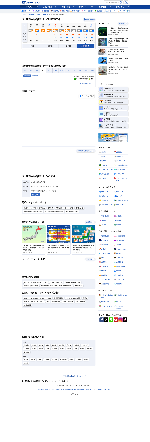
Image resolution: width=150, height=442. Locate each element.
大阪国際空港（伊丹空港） (72, 317)
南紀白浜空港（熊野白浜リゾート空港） (36, 317)
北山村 (86, 395)
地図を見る (35, 230)
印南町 (82, 384)
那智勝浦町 (63, 395)
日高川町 (26, 387)
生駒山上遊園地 (80, 337)
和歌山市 (26, 380)
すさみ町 (54, 395)
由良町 (75, 384)
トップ (24, 14)
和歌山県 (45, 14)
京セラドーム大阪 (67, 337)
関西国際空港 (78, 321)
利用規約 (47, 425)
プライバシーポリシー (57, 425)
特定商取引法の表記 (70, 425)
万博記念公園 (56, 337)
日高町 (69, 384)
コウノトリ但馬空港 (56, 317)
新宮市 (33, 395)
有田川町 (54, 384)
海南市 (34, 380)
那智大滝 (50, 243)
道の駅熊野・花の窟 (72, 246)
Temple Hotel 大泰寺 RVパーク (33, 246)
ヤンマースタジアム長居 (73, 333)
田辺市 (26, 395)
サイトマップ (108, 425)
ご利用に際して (89, 425)
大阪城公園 (27, 340)
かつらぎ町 (85, 380)
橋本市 (41, 380)
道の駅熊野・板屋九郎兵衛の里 (54, 246)
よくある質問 (99, 425)
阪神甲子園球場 (58, 333)
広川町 (47, 384)
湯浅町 (41, 384)
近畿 (38, 14)
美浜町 (62, 384)
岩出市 (69, 380)
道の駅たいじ (79, 243)
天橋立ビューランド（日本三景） (34, 337)
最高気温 (27, 75)
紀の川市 (61, 380)
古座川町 (78, 395)
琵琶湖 (85, 333)
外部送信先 (80, 425)
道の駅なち (42, 243)
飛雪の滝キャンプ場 (30, 243)
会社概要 (41, 425)
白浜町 (39, 395)
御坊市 (54, 380)
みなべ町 (89, 384)
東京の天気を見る (87, 119)
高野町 (34, 384)
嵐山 (47, 337)
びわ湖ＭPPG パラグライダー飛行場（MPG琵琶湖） (56, 321)
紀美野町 (76, 380)
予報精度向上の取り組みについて (74, 411)
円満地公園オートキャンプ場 (64, 243)
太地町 (71, 395)
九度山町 (26, 384)
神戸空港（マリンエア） (31, 321)
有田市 (47, 380)
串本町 (26, 398)
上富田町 (46, 395)
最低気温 (35, 75)
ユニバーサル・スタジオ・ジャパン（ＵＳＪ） (37, 333)
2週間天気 (31, 14)
